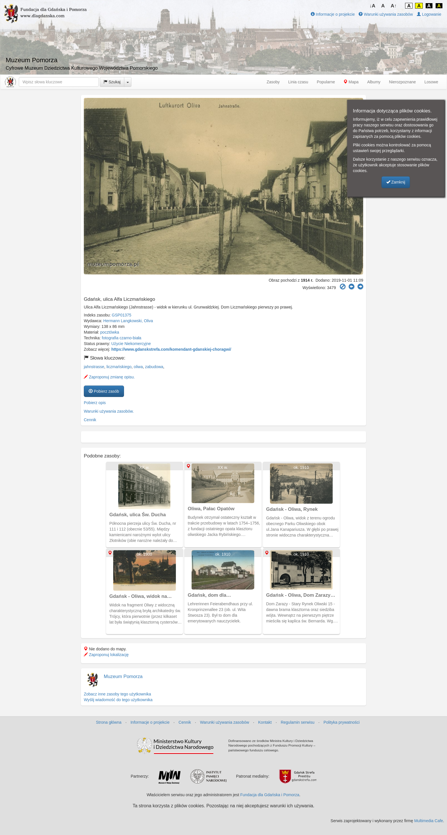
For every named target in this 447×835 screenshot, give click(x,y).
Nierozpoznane (402, 82)
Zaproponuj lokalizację (106, 654)
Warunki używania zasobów (386, 14)
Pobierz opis (95, 402)
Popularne (326, 82)
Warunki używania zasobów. (109, 411)
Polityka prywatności (342, 722)
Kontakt (265, 722)
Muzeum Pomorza (123, 676)
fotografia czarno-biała (121, 338)
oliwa (138, 366)
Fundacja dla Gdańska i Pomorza (269, 794)
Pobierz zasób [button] (104, 391)
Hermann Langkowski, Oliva (128, 320)
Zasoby (273, 82)
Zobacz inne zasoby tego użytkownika (117, 694)
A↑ (394, 6)
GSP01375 (121, 315)
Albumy (374, 82)
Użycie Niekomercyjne (131, 343)
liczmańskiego (118, 366)
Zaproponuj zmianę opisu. (109, 377)
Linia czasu (298, 82)
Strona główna (109, 722)
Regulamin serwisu (297, 722)
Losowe (431, 82)
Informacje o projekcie (333, 14)
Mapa (351, 82)
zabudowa (154, 366)
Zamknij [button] (395, 182)
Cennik (90, 420)
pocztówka (109, 332)
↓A (372, 6)
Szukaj (112, 82)
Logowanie (429, 14)
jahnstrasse (94, 366)
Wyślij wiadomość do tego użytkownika (118, 699)
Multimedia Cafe (428, 820)
